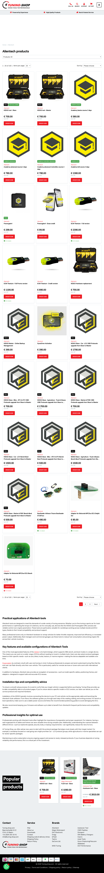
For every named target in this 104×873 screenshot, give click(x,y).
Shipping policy (54, 867)
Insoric (80, 837)
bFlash (54, 837)
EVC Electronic (57, 832)
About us (30, 830)
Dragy (54, 835)
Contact (30, 835)
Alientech (55, 828)
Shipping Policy (32, 839)
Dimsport (81, 832)
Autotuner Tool (83, 828)
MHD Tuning (56, 846)
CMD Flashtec (83, 830)
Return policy (67, 867)
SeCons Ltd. (56, 841)
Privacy (27, 867)
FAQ (28, 828)
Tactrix (54, 839)
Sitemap (76, 867)
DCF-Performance (84, 846)
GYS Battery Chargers (85, 835)
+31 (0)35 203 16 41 (9, 835)
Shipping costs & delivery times (38, 837)
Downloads (31, 832)
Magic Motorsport (58, 830)
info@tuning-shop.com (10, 837)
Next (96, 604)
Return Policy (32, 841)
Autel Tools (82, 839)
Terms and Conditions (40, 867)
